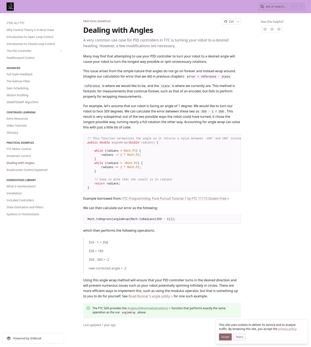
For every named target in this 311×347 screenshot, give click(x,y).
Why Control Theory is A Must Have (30, 30)
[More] (238, 21)
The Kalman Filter (18, 81)
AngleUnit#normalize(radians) (149, 308)
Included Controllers (20, 200)
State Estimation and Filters (25, 207)
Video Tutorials (16, 125)
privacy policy (287, 329)
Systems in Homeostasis (23, 214)
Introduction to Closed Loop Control (31, 44)
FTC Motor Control (19, 149)
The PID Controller (35, 51)
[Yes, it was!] (264, 29)
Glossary (12, 132)
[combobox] (277, 6)
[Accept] (225, 336)
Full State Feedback (19, 74)
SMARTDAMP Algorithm (22, 102)
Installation (14, 193)
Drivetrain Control (19, 156)
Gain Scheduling (18, 88)
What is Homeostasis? (21, 186)
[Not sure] (271, 29)
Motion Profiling (17, 95)
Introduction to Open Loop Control (30, 37)
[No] (279, 29)
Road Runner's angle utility (151, 296)
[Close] (302, 324)
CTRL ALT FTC (15, 23)
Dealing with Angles (21, 163)
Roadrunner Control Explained (27, 170)
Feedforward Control (21, 58)
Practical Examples (97, 21)
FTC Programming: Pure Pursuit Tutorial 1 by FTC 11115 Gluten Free (175, 198)
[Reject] (239, 336)
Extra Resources (17, 118)
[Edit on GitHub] (229, 21)
